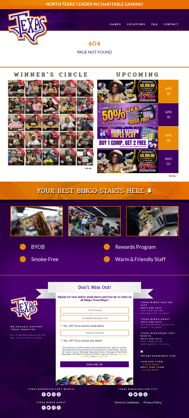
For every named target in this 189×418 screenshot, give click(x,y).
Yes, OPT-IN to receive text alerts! (82, 340)
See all (172, 176)
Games (115, 24)
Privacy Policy (101, 356)
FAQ (154, 24)
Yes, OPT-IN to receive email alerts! (83, 325)
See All (88, 168)
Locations (136, 24)
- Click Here (150, 364)
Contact (171, 24)
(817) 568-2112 (151, 308)
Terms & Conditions (126, 402)
